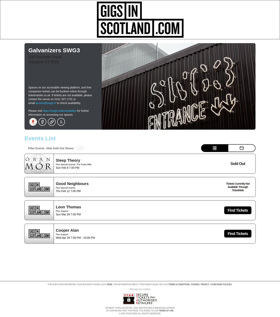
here (109, 284)
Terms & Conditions (179, 284)
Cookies (195, 284)
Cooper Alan (67, 230)
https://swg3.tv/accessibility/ (59, 110)
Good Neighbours (72, 184)
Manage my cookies (140, 289)
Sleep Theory (68, 160)
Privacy (205, 284)
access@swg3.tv (46, 103)
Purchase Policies (221, 284)
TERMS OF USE (166, 311)
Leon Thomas (68, 207)
